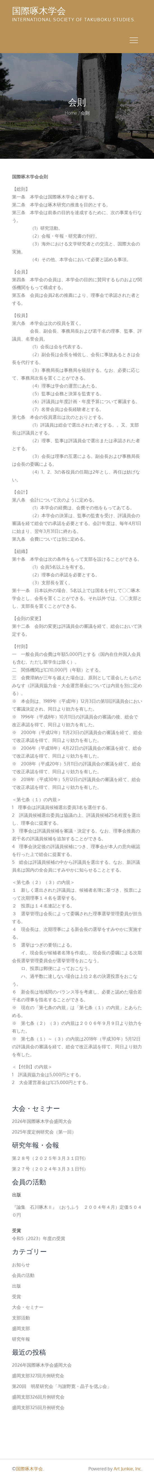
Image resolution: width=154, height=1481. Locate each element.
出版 (16, 1286)
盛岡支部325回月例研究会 (38, 1407)
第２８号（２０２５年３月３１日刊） (50, 1158)
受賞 (16, 1296)
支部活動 (21, 1318)
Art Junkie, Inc (127, 1468)
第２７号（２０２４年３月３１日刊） (50, 1169)
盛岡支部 (21, 1328)
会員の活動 (23, 1275)
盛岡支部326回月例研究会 (38, 1397)
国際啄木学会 (39, 10)
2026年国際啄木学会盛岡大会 (42, 1121)
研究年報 (21, 1339)
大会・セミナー (27, 1307)
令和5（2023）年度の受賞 (38, 1238)
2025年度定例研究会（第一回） (44, 1132)
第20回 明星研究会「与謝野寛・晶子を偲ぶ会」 (61, 1386)
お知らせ (21, 1264)
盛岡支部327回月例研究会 (38, 1375)
